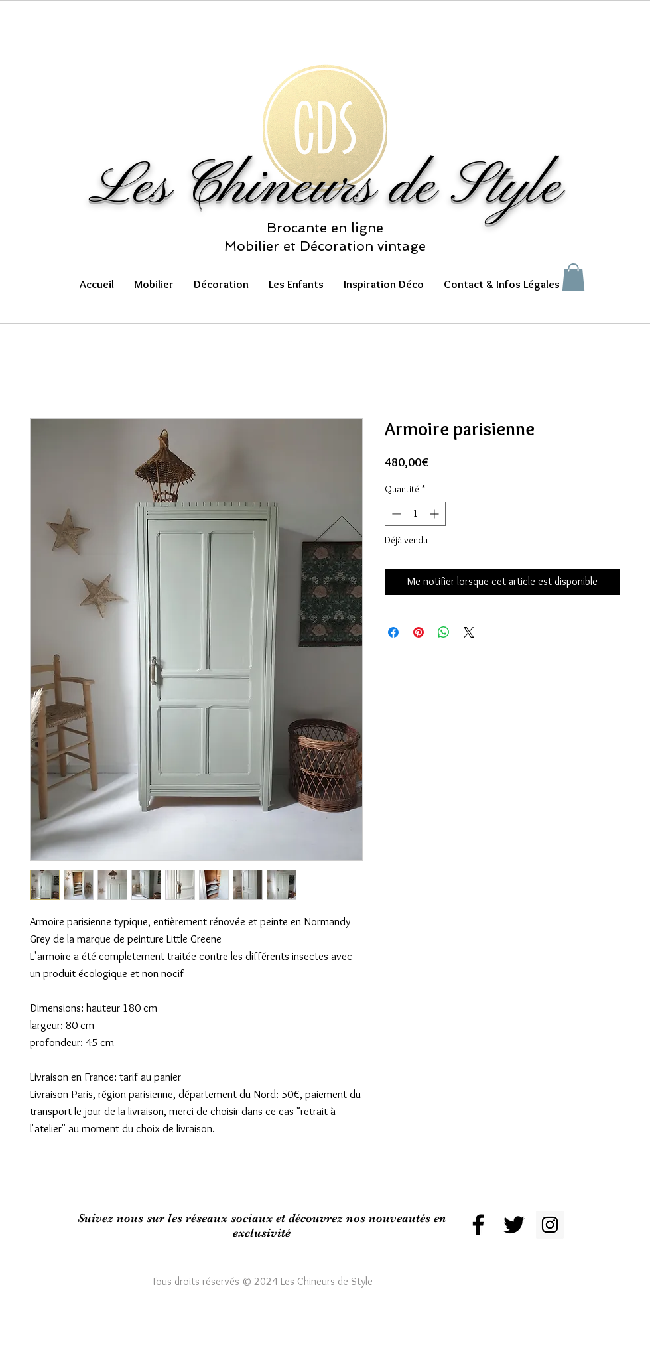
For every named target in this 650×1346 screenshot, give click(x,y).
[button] (154, 284)
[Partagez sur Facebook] (393, 632)
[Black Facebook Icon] (478, 1225)
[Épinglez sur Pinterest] (418, 632)
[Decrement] (395, 513)
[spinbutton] (415, 513)
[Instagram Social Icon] (550, 1225)
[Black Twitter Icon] (514, 1225)
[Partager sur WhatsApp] (444, 632)
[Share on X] (469, 632)
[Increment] (435, 513)
